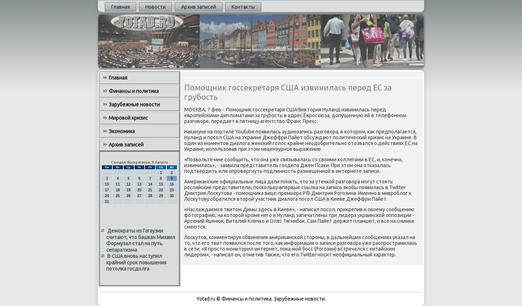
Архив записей (198, 7)
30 (172, 196)
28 (150, 196)
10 (107, 184)
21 (150, 190)
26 (128, 196)
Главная (120, 7)
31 (107, 202)
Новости (155, 7)
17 (107, 190)
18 (118, 190)
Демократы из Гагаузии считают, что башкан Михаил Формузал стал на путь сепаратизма (140, 240)
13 (139, 184)
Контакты (243, 7)
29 (161, 196)
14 (150, 184)
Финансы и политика (134, 91)
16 (172, 184)
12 (128, 184)
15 (161, 184)
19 (128, 190)
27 (139, 196)
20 (139, 190)
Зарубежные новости (134, 104)
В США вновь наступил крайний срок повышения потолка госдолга (136, 262)
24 (107, 196)
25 (118, 196)
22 (161, 190)
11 (118, 184)
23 (172, 190)
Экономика (122, 131)
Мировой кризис (128, 118)
